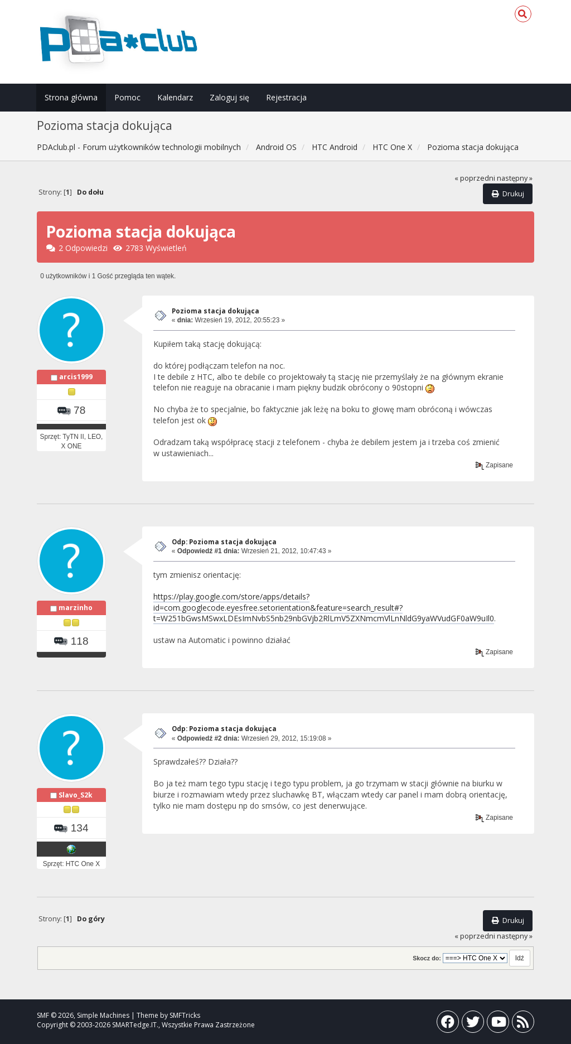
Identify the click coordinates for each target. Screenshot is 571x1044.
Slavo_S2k (76, 795)
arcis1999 (76, 376)
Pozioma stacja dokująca (215, 311)
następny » (515, 178)
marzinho (76, 607)
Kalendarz (175, 97)
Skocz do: (427, 958)
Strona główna (71, 97)
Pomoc (127, 97)
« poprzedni (474, 178)
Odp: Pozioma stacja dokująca (224, 542)
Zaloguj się (229, 97)
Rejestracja (286, 97)
